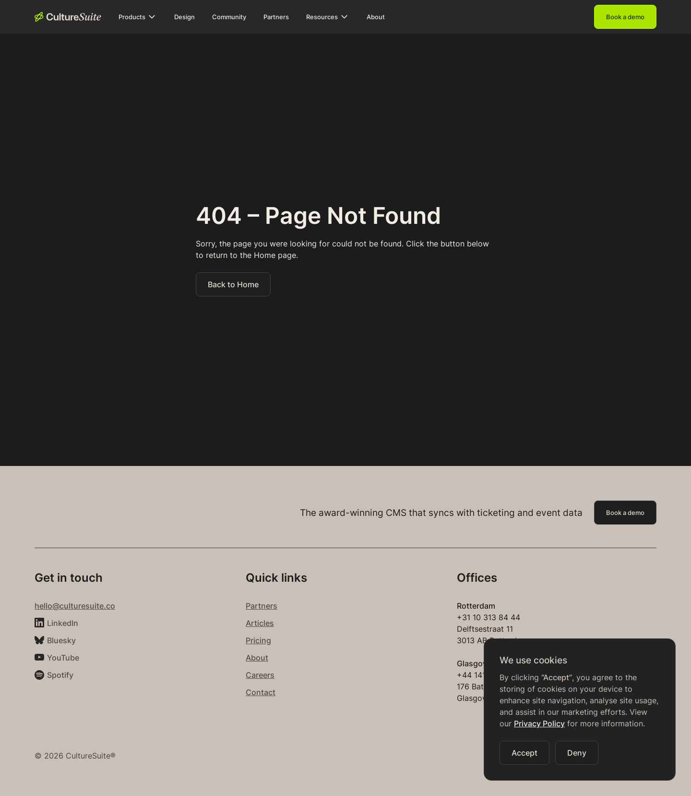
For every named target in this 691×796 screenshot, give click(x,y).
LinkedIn (62, 623)
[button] (138, 17)
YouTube (63, 657)
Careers (260, 675)
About (257, 657)
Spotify (60, 675)
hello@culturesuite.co (75, 606)
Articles (260, 623)
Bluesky (61, 640)
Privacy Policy (539, 723)
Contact (260, 692)
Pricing (258, 640)
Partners (261, 606)
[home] (68, 17)
